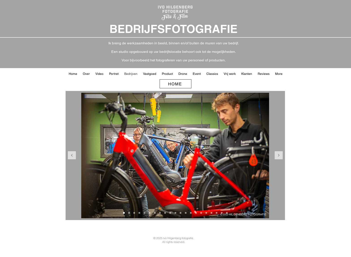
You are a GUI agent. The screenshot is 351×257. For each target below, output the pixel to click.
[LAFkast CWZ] (216, 213)
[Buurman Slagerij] (175, 213)
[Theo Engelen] (222, 213)
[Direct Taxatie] (201, 213)
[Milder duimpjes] (191, 213)
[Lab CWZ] (211, 213)
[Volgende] (279, 155)
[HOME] (175, 83)
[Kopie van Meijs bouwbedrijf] (160, 213)
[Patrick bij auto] (227, 213)
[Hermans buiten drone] (149, 213)
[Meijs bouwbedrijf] (155, 213)
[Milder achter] (185, 213)
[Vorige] (72, 155)
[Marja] (196, 213)
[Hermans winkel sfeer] (144, 213)
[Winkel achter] (129, 213)
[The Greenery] (180, 213)
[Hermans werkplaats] (124, 213)
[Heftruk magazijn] (206, 213)
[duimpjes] (165, 213)
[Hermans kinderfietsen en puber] (139, 213)
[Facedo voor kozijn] (170, 213)
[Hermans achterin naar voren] (134, 213)
